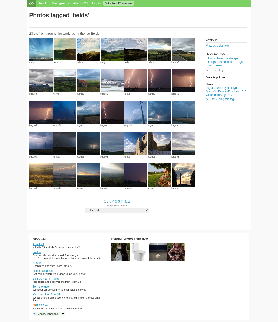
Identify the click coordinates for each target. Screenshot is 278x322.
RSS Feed (42, 305)
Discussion (47, 270)
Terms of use (41, 286)
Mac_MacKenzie (216, 91)
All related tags (215, 70)
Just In (43, 3)
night (240, 62)
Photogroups (60, 3)
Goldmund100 (214, 95)
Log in (96, 3)
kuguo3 (175, 62)
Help (36, 270)
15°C (243, 91)
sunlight (211, 62)
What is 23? (80, 3)
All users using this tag (220, 99)
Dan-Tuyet (222, 88)
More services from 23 (46, 294)
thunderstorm (227, 62)
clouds (211, 58)
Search (37, 263)
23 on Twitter (52, 278)
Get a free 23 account (119, 3)
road (209, 65)
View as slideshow (217, 45)
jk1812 (228, 95)
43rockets (233, 91)
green (218, 65)
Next (127, 201)
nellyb (32, 62)
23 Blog (37, 278)
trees (220, 58)
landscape (232, 58)
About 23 (38, 244)
